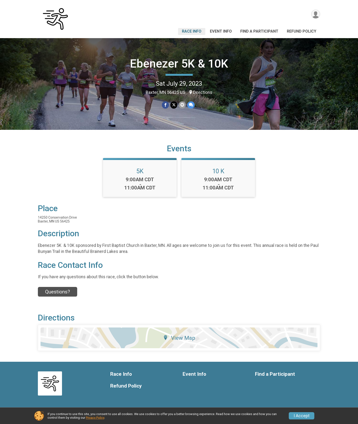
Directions (202, 92)
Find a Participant (259, 31)
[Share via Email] (182, 104)
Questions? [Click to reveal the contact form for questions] (57, 292)
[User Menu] (315, 14)
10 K (218, 171)
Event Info (221, 31)
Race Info (191, 31)
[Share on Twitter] (173, 104)
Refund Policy (301, 31)
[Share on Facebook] (165, 104)
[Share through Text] (191, 104)
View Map (179, 338)
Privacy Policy (95, 417)
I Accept (302, 415)
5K (140, 171)
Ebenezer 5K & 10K (179, 63)
